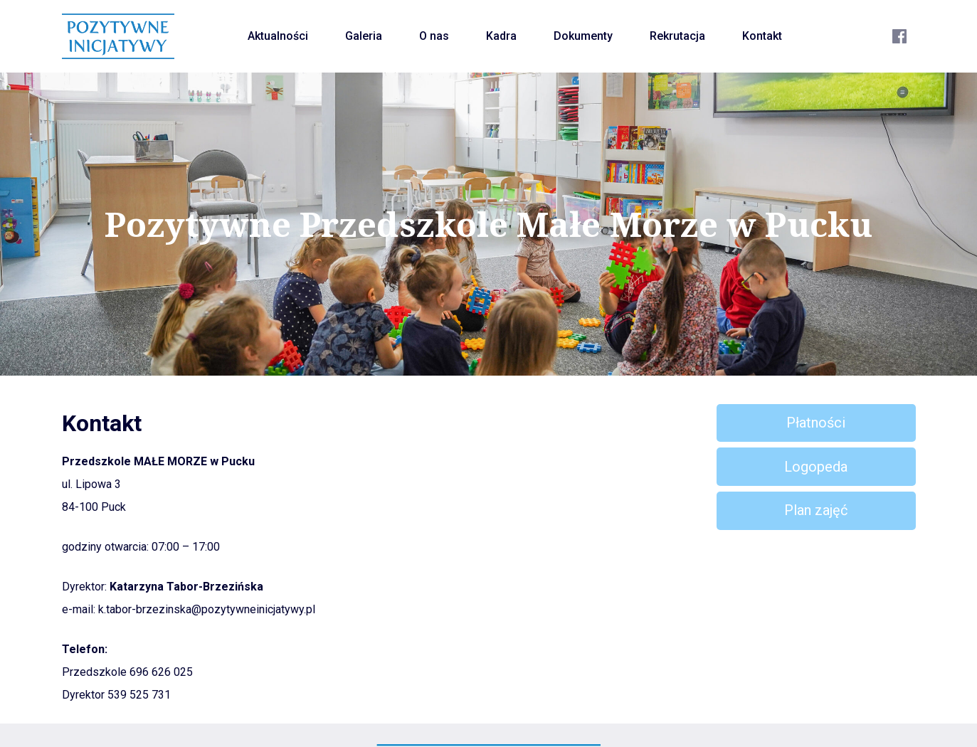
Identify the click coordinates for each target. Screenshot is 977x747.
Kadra (501, 36)
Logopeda (815, 466)
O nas (434, 36)
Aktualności (278, 36)
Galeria (363, 36)
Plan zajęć (815, 510)
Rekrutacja (677, 36)
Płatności (815, 422)
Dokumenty (583, 36)
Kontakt (762, 36)
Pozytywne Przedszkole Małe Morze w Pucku (488, 224)
